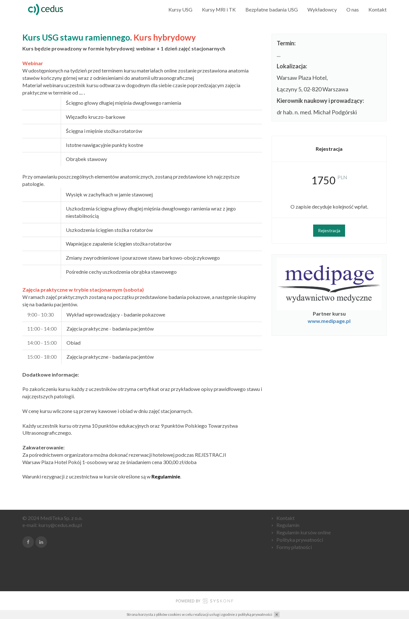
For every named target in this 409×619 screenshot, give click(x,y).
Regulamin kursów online (303, 532)
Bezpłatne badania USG (271, 9)
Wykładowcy (322, 9)
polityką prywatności (255, 614)
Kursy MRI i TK (219, 9)
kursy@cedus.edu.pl (60, 525)
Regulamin (287, 525)
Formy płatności (294, 547)
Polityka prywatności (299, 540)
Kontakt (377, 9)
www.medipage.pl (329, 321)
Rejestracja (329, 230)
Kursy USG (180, 9)
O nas (352, 9)
